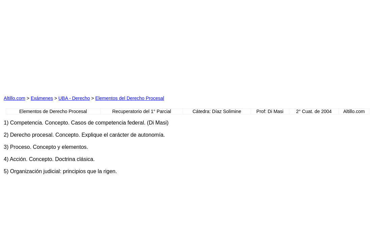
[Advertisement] (80, 46)
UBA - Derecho (74, 98)
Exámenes (42, 98)
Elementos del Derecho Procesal (129, 98)
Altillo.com (14, 98)
